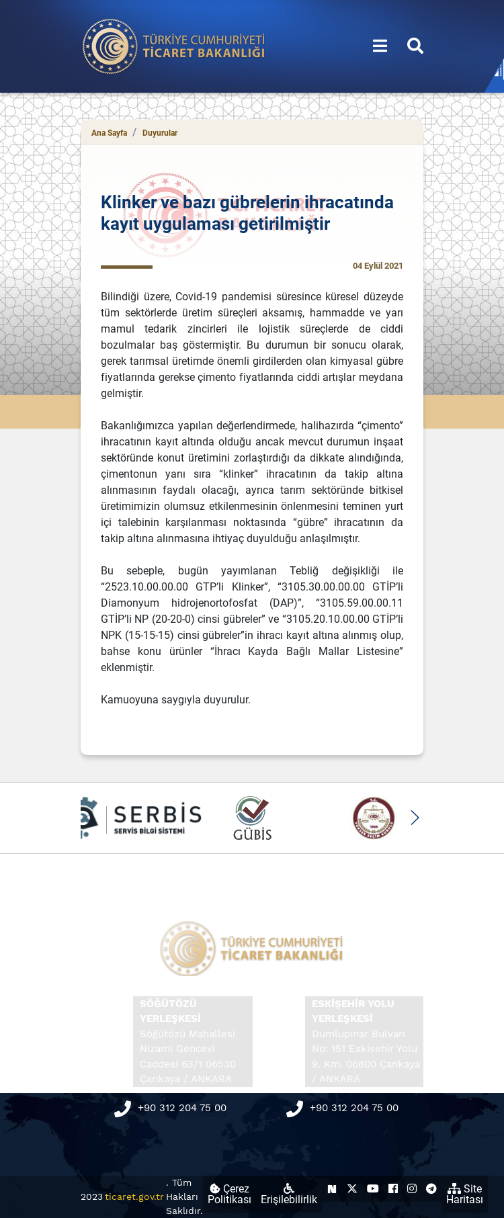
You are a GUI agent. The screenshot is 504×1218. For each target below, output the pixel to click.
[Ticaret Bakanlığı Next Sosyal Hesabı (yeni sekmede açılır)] (332, 1189)
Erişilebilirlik (289, 1194)
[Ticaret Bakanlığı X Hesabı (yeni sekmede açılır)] (352, 1189)
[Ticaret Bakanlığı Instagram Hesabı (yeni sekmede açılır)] (412, 1189)
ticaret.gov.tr (134, 1196)
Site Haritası (464, 1194)
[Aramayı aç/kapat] (415, 46)
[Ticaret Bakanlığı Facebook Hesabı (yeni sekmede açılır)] (393, 1189)
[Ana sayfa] (174, 45)
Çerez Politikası (229, 1194)
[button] (414, 817)
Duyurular (159, 133)
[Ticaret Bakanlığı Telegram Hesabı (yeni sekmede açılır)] (431, 1189)
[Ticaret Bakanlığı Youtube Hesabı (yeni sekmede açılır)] (373, 1189)
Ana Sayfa (109, 133)
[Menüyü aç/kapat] (380, 46)
